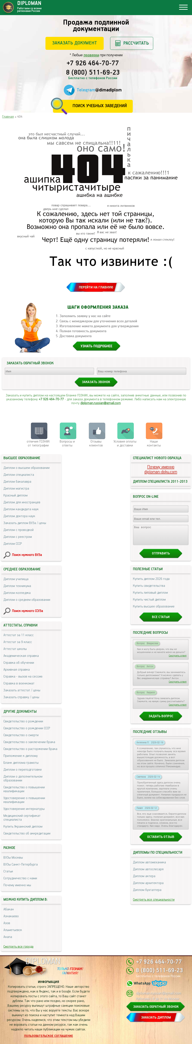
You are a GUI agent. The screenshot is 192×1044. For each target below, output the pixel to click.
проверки (91, 55)
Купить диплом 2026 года (151, 583)
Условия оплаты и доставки (125, 444)
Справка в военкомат (18, 683)
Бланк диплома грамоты (21, 763)
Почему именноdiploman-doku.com (160, 469)
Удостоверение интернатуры (24, 809)
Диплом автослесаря (148, 873)
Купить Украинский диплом (22, 827)
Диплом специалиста (18, 475)
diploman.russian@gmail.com (100, 403)
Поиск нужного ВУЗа (27, 555)
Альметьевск (12, 930)
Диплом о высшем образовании (26, 468)
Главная (8, 117)
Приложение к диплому (20, 756)
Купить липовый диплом (150, 597)
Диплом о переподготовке (22, 770)
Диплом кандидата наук (21, 509)
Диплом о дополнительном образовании (22, 779)
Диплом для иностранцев (21, 502)
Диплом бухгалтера (147, 894)
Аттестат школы (15, 649)
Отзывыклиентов (96, 444)
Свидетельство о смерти (21, 735)
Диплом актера (144, 880)
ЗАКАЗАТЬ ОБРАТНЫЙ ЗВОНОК (156, 1007)
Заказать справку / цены (21, 697)
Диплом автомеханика (149, 866)
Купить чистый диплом (149, 603)
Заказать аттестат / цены (21, 690)
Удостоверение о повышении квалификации (24, 800)
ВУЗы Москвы (13, 858)
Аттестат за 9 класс (17, 642)
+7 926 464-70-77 (93, 64)
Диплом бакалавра (17, 482)
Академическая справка (21, 656)
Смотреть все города (18, 947)
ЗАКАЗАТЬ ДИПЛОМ (156, 1018)
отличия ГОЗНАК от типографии (38, 444)
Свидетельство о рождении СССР (26, 728)
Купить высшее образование (154, 610)
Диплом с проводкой (18, 530)
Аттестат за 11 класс (18, 635)
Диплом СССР (12, 544)
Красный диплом (15, 495)
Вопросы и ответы (67, 444)
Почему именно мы (17, 885)
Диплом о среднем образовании (26, 600)
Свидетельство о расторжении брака (30, 749)
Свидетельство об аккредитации (26, 833)
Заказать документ (74, 43)
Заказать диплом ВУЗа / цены (24, 523)
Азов (6, 923)
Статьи (8, 871)
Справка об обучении (18, 663)
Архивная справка (16, 670)
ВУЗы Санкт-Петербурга (20, 864)
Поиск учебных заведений (99, 105)
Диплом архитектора (148, 887)
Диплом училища (15, 579)
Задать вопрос (160, 720)
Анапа (7, 937)
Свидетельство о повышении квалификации (24, 789)
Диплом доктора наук (19, 516)
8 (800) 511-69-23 (93, 73)
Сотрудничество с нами (20, 878)
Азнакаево (11, 916)
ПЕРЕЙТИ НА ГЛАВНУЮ (96, 287)
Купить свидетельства (149, 590)
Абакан (8, 909)
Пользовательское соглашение (48, 1036)
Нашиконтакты (154, 444)
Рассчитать (136, 43)
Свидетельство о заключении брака (29, 742)
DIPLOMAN (42, 961)
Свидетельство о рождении (23, 721)
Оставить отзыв (160, 841)
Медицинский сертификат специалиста (22, 818)
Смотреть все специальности (154, 904)
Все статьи (161, 621)
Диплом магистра (16, 489)
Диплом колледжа (17, 593)
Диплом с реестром (17, 537)
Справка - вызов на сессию (22, 677)
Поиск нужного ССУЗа (27, 611)
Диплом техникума (17, 586)
